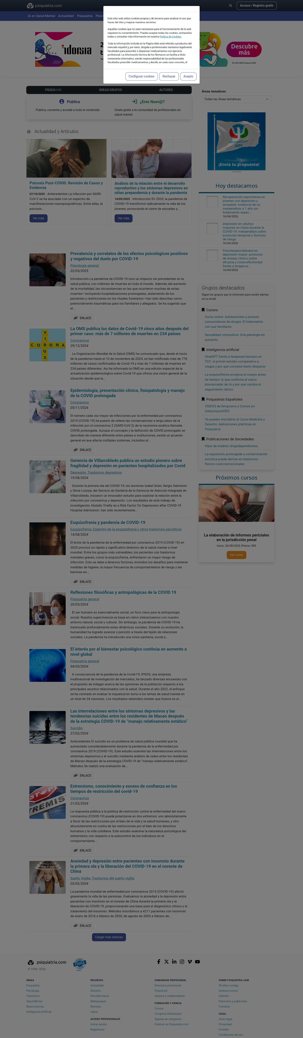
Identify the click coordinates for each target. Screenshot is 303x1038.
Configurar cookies (142, 76)
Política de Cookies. (171, 36)
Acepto (188, 76)
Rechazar (169, 76)
